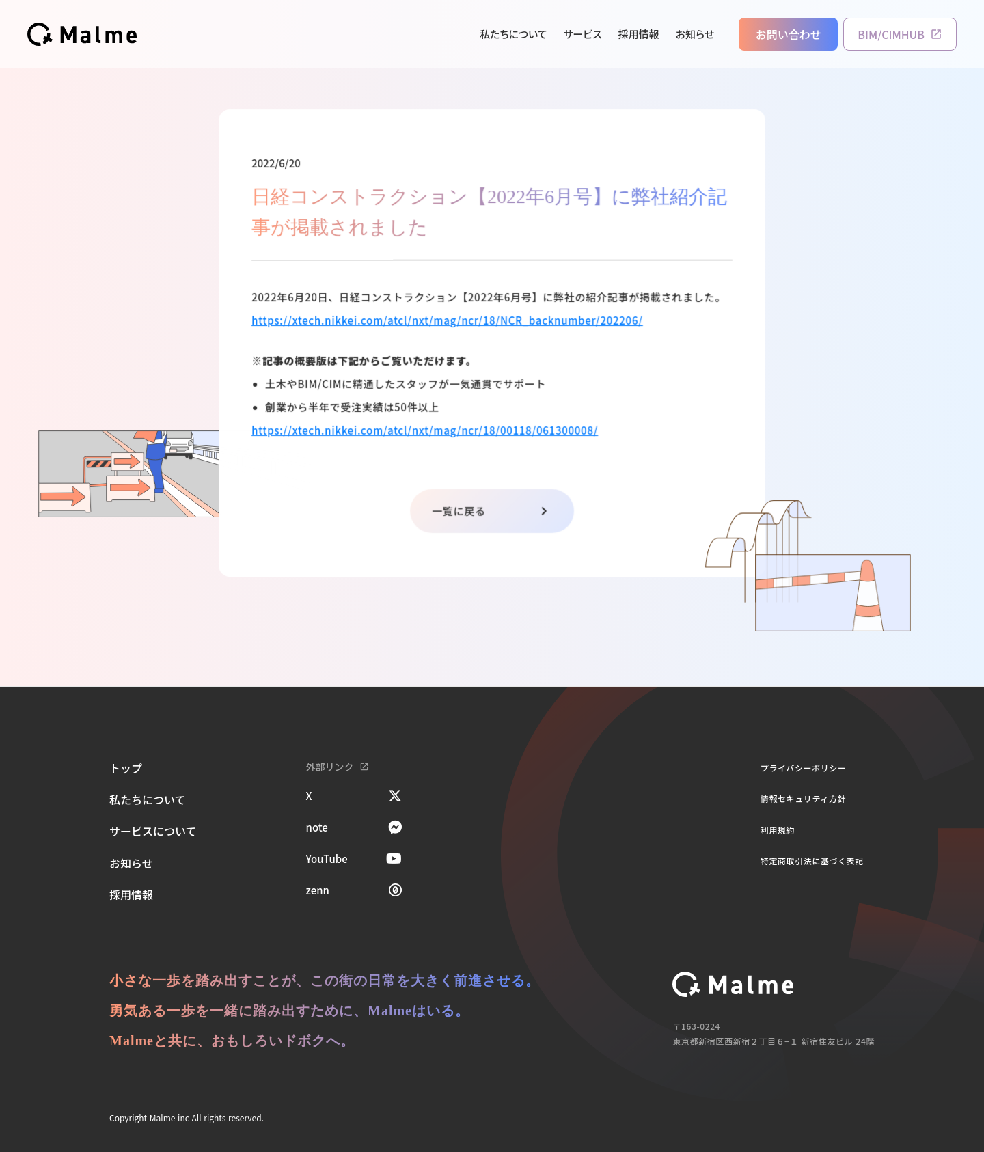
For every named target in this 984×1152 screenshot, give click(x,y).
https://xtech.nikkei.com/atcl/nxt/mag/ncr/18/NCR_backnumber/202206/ (447, 320)
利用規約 (778, 830)
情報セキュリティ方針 (803, 798)
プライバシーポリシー (804, 767)
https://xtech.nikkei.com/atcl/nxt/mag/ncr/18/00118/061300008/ (425, 429)
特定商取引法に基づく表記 (812, 860)
